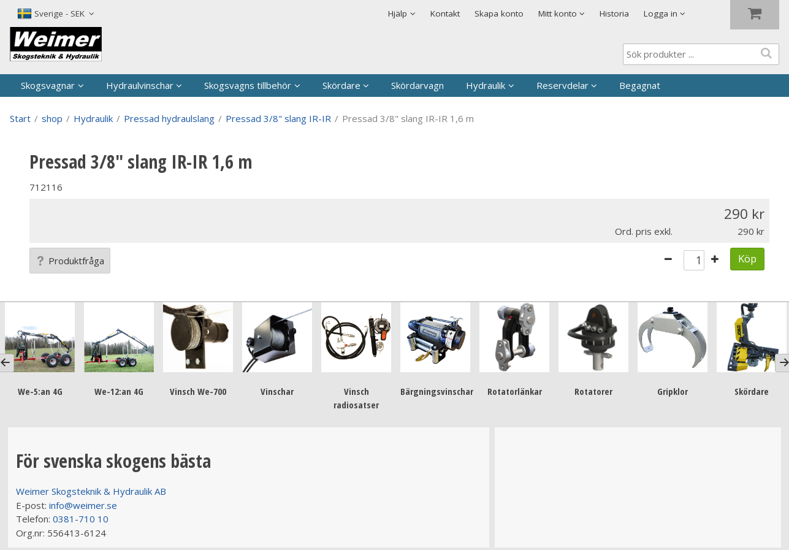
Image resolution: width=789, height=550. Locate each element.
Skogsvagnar (48, 85)
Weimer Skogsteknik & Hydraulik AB (91, 491)
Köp (747, 258)
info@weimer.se (83, 505)
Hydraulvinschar (139, 85)
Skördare (341, 85)
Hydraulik (485, 85)
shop (52, 118)
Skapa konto (499, 13)
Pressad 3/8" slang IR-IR (278, 118)
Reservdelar (562, 85)
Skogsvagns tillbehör (247, 85)
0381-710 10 (81, 519)
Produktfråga (70, 260)
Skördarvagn (417, 85)
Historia (614, 13)
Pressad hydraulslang (169, 118)
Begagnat (639, 85)
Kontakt (445, 13)
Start (20, 118)
